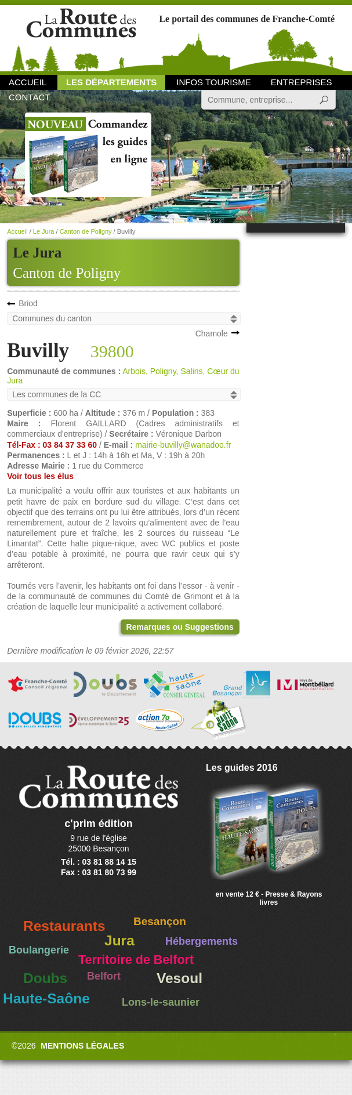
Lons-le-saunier (160, 1002)
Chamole (211, 333)
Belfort (104, 976)
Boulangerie (39, 950)
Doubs (45, 978)
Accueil (27, 82)
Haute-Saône (46, 998)
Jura (119, 940)
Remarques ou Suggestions (180, 627)
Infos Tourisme (213, 82)
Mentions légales (82, 1045)
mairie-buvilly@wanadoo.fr (183, 444)
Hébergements (201, 941)
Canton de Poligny (67, 273)
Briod (28, 303)
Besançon (159, 921)
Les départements (111, 82)
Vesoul (179, 978)
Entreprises (301, 82)
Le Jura (44, 231)
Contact (29, 97)
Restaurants (64, 926)
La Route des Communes (81, 37)
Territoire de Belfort (136, 960)
